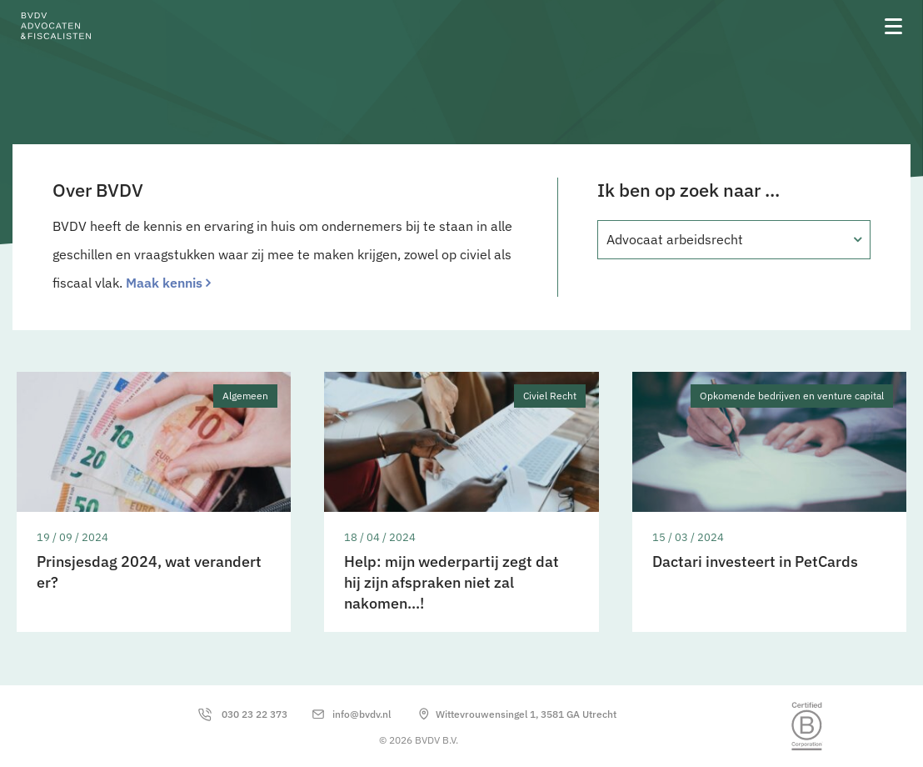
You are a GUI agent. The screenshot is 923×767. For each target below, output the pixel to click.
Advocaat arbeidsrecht (674, 239)
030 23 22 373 (254, 714)
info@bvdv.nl (361, 714)
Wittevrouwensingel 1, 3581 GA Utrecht (526, 714)
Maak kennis (164, 282)
